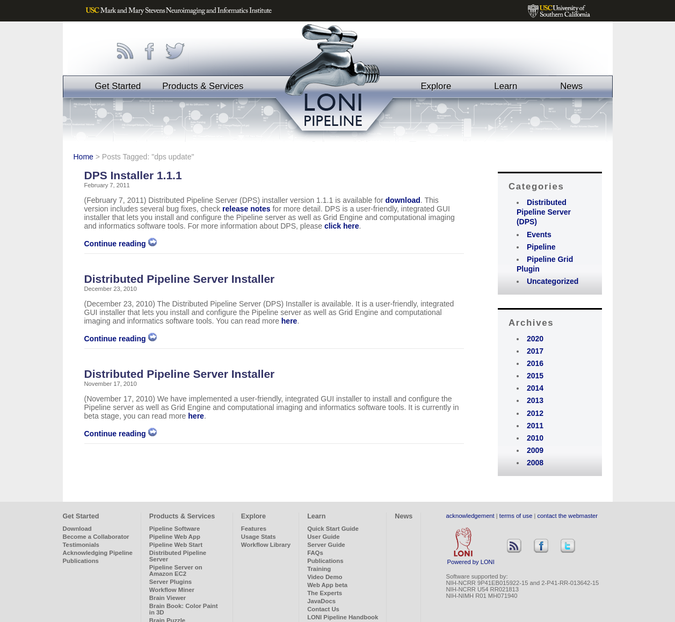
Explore (435, 86)
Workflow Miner (171, 590)
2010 (535, 438)
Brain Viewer (167, 598)
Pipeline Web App (174, 536)
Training (319, 569)
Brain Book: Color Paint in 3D (183, 609)
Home (83, 156)
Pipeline (541, 247)
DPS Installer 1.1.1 (133, 175)
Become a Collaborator (96, 536)
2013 (535, 400)
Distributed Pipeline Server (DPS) (544, 212)
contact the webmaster (568, 516)
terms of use (516, 516)
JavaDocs (321, 601)
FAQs (315, 553)
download (403, 200)
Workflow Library (266, 544)
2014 (535, 388)
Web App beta (327, 585)
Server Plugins (170, 582)
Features (253, 528)
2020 (535, 338)
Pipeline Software (174, 528)
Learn (505, 86)
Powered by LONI (471, 559)
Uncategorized (552, 281)
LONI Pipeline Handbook (342, 617)
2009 (535, 450)
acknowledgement (470, 516)
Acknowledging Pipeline (98, 553)
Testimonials (81, 544)
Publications (81, 561)
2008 (535, 462)
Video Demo (324, 577)
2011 (535, 425)
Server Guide (326, 544)
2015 (535, 375)
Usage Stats (258, 536)
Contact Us (323, 609)
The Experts (324, 593)
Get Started (118, 86)
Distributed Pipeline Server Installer (179, 279)
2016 (535, 363)
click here (341, 226)
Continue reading (120, 243)
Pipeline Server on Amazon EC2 (175, 570)
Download (77, 528)
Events (539, 234)
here (289, 321)
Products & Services (202, 86)
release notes (246, 208)
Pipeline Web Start (175, 544)
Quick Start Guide (333, 528)
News (571, 86)
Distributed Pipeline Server (177, 556)
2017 (535, 351)
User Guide (323, 536)
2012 (535, 413)
